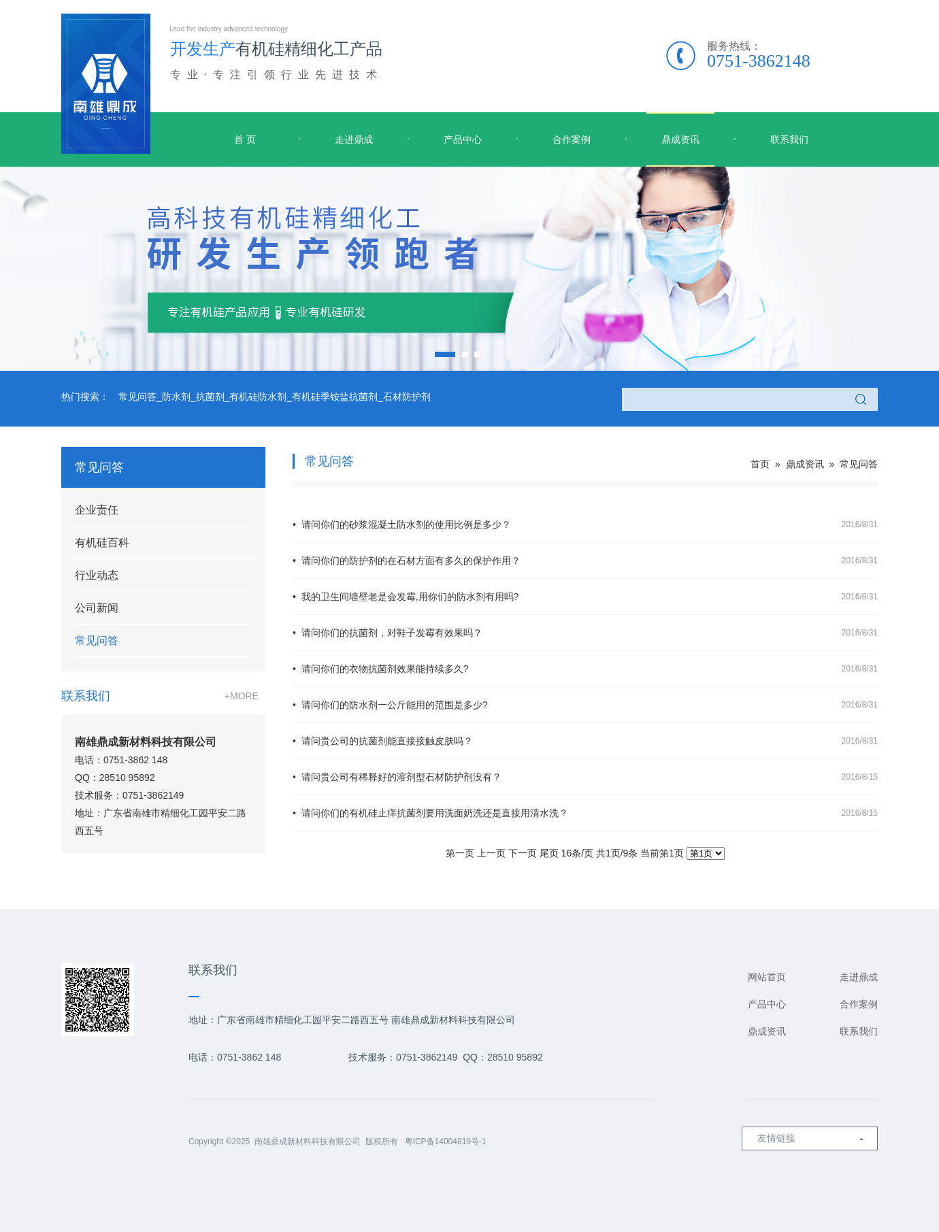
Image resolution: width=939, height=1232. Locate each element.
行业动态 (96, 575)
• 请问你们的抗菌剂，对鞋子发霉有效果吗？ (585, 632)
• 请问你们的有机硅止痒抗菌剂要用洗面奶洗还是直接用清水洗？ (585, 813)
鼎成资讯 (680, 139)
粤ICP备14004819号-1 (446, 1141)
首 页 (245, 139)
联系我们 (789, 139)
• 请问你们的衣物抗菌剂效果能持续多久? (585, 668)
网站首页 (767, 976)
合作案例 (572, 139)
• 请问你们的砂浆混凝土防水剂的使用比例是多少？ (585, 524)
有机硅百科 (102, 542)
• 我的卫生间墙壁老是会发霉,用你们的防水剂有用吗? (585, 596)
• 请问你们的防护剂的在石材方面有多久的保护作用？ (585, 560)
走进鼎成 (354, 139)
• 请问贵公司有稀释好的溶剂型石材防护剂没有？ (585, 777)
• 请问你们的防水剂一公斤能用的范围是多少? (585, 704)
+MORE (242, 695)
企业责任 (96, 510)
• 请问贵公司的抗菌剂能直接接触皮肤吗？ (585, 741)
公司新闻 (96, 608)
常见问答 (96, 640)
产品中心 (463, 139)
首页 (760, 464)
